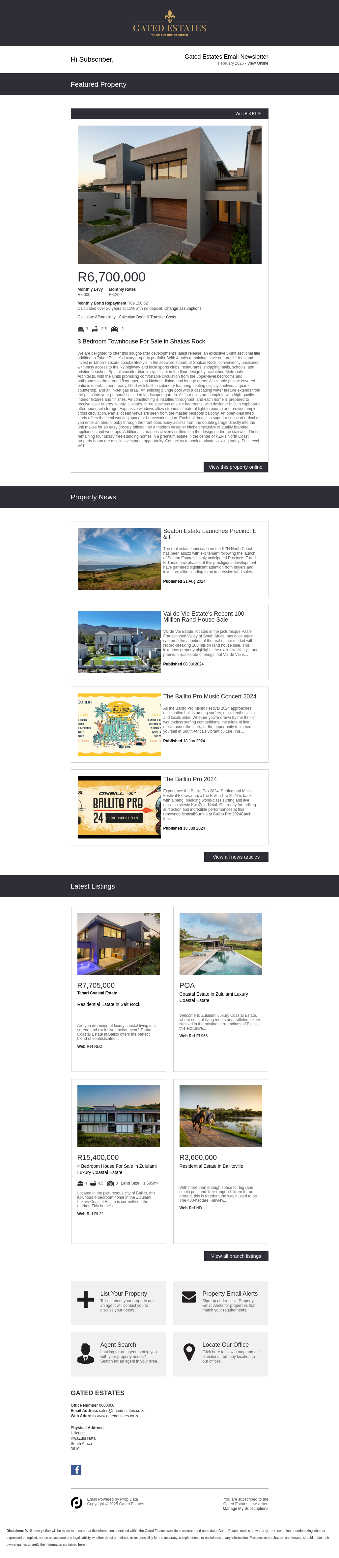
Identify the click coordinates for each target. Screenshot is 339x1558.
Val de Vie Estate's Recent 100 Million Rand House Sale (203, 616)
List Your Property (123, 1293)
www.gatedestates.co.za (119, 1416)
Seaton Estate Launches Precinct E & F (210, 534)
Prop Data (129, 1499)
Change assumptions (183, 308)
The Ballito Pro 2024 (190, 779)
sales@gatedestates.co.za (122, 1410)
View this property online (235, 467)
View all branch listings (236, 1256)
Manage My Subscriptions (245, 1508)
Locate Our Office (226, 1344)
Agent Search (118, 1344)
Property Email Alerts (230, 1293)
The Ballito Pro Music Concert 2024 (210, 696)
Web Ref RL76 (249, 113)
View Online (257, 63)
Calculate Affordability (97, 317)
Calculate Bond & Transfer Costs (147, 317)
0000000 (107, 1405)
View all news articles (236, 857)
